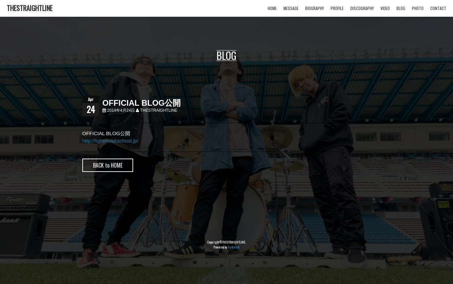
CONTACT (438, 8)
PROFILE (337, 8)
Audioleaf (234, 247)
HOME (272, 8)
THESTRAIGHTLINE (30, 8)
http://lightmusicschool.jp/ (110, 141)
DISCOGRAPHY (362, 8)
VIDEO (385, 8)
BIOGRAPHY (314, 8)
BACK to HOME (107, 165)
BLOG (400, 8)
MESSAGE (290, 8)
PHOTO (418, 8)
